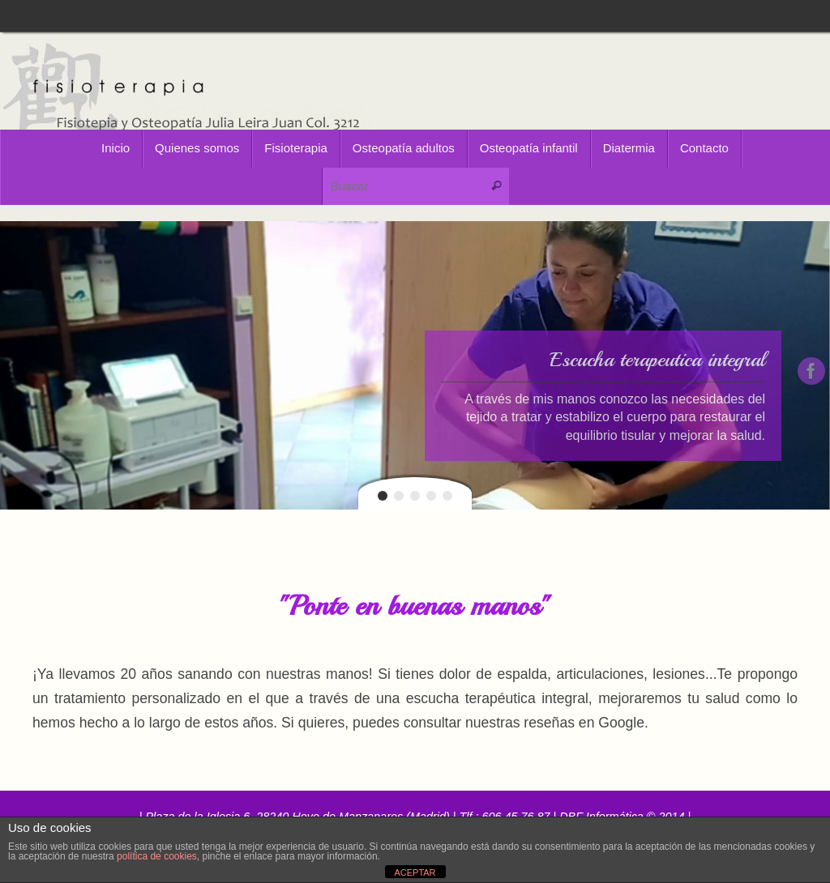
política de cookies (157, 856)
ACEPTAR (414, 872)
